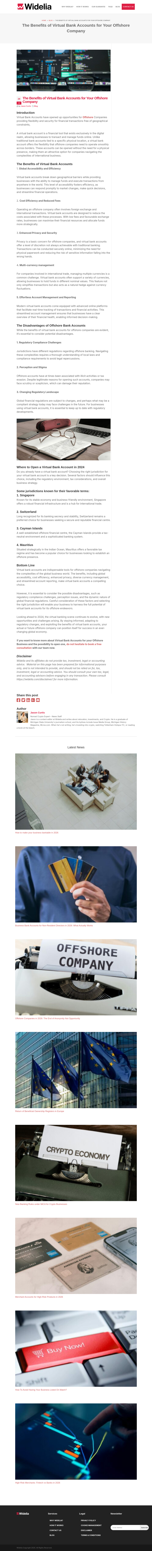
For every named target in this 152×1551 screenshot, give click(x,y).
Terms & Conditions (91, 1535)
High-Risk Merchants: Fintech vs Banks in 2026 (37, 1483)
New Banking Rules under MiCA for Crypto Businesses (41, 1204)
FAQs (110, 7)
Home (44, 20)
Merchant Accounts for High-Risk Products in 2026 (39, 1297)
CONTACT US (128, 7)
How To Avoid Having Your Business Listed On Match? (41, 1390)
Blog (118, 7)
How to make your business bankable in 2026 (36, 832)
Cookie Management (91, 1525)
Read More (25, 843)
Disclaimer (86, 1530)
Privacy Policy (88, 1520)
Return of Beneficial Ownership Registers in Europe (39, 1111)
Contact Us (55, 1530)
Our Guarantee (98, 7)
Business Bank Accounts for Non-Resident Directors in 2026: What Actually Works (54, 925)
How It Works (82, 7)
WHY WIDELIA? (67, 7)
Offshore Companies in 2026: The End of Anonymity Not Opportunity (47, 1018)
